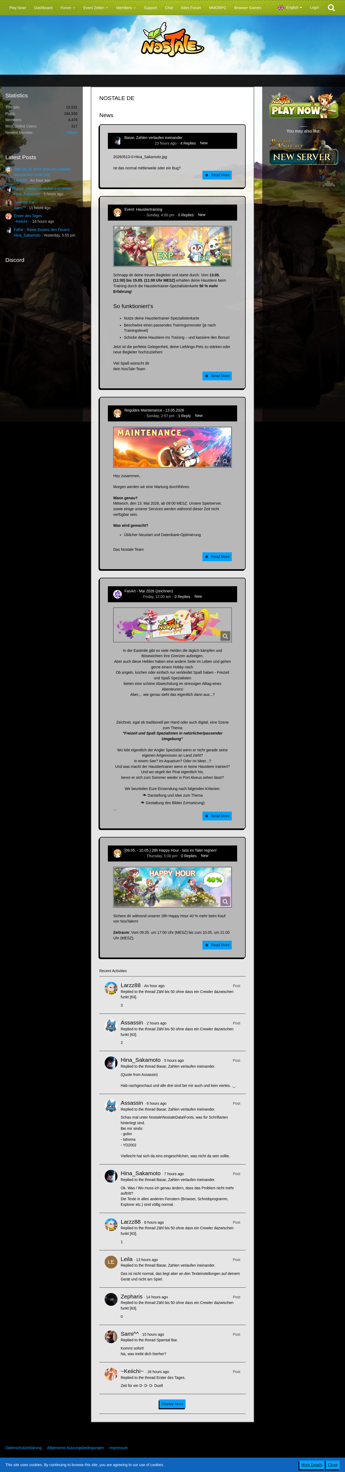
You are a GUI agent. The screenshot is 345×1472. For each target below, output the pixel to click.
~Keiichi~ (21, 221)
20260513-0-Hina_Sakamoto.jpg (140, 157)
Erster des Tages (28, 216)
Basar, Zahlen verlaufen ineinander (43, 188)
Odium (71, 132)
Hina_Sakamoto (27, 194)
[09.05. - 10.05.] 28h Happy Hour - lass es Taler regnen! (170, 850)
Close (333, 1465)
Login (314, 7)
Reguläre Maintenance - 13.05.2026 (154, 410)
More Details (312, 1465)
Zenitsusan (133, 215)
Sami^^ (20, 208)
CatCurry (131, 597)
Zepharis (132, 1296)
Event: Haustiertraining (143, 209)
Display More (172, 1404)
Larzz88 (20, 180)
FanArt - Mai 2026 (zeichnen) (148, 591)
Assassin (132, 1022)
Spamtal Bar (24, 202)
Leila (126, 1259)
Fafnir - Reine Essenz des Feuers (42, 230)
